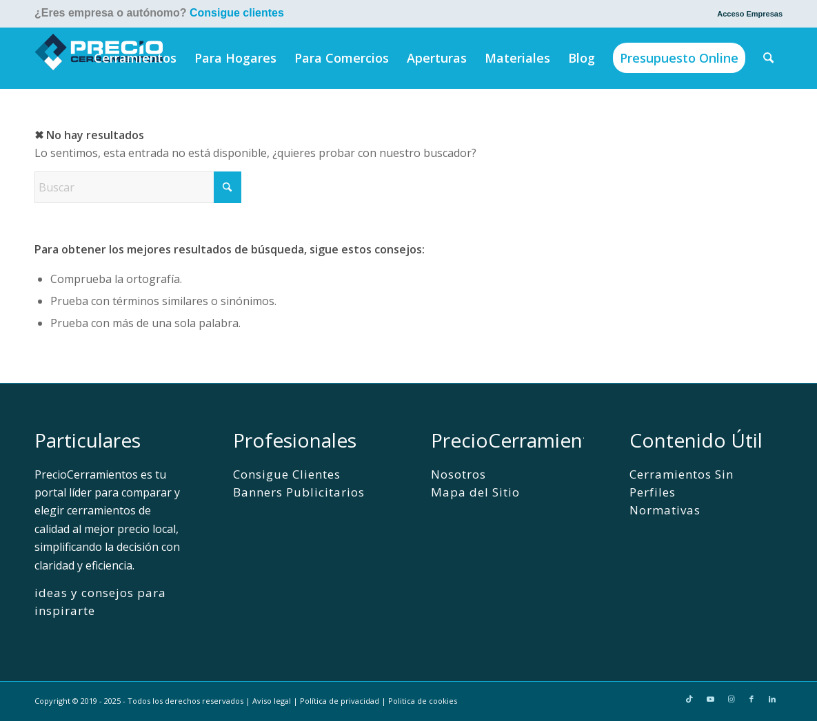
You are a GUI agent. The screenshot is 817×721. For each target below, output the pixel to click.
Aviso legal (271, 701)
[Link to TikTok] (689, 699)
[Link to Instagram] (730, 699)
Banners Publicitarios (299, 492)
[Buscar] (769, 58)
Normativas (664, 510)
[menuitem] (746, 13)
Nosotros (458, 474)
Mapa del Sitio (475, 492)
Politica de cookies (422, 701)
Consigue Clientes (287, 474)
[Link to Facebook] (751, 699)
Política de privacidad (339, 701)
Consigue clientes (237, 13)
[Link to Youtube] (710, 699)
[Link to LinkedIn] (772, 699)
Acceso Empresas (750, 14)
